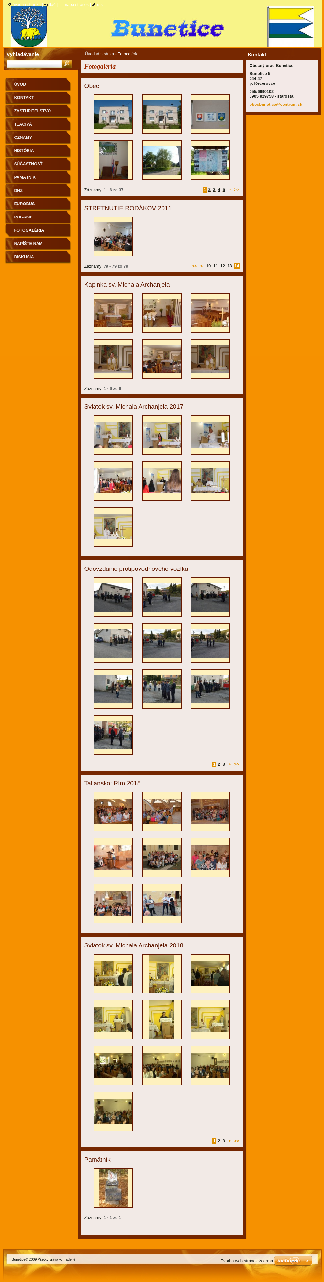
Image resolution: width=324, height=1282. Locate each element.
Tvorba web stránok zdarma (247, 1260)
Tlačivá (23, 124)
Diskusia (24, 256)
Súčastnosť (28, 163)
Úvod (20, 84)
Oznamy (23, 137)
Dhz (18, 190)
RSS (100, 4)
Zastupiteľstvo (32, 110)
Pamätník (25, 177)
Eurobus (24, 203)
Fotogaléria (29, 230)
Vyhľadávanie (23, 54)
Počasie (23, 217)
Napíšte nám (28, 243)
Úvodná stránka (99, 53)
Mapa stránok (76, 4)
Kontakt (24, 97)
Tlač (52, 4)
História (24, 150)
